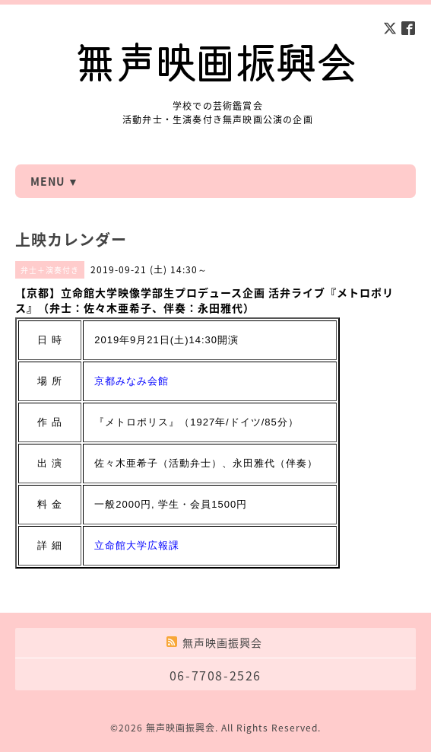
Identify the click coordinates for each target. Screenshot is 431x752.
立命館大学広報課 (136, 545)
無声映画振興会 (180, 727)
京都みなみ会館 (131, 381)
